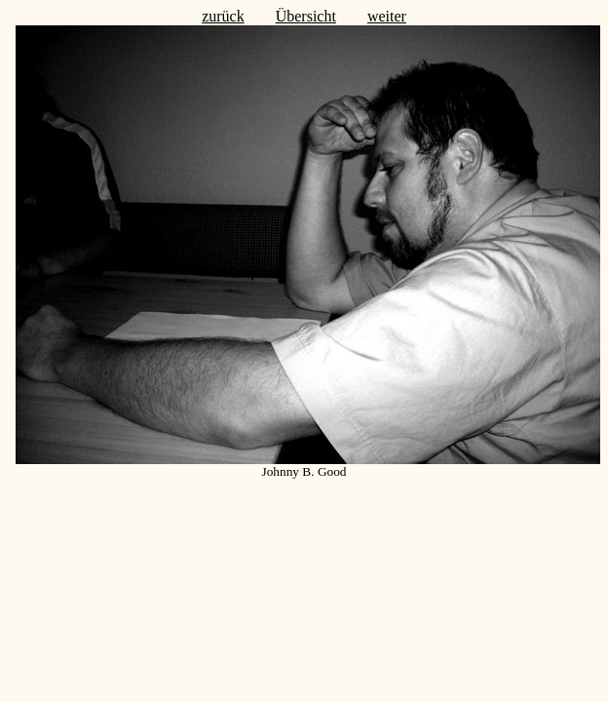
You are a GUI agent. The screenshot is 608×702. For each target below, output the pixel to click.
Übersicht (306, 16)
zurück (223, 16)
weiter (386, 16)
